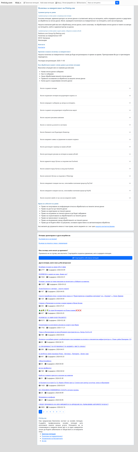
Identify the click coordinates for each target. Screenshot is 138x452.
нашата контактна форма (105, 226)
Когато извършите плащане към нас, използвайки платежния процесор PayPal (65, 190)
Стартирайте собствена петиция (85, 258)
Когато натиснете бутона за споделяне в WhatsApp (56, 176)
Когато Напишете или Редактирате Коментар (54, 132)
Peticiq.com (6, 2)
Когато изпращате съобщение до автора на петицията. (57, 103)
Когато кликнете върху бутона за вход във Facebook (57, 169)
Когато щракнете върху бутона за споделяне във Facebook (59, 161)
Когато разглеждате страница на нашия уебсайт (55, 147)
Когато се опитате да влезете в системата (53, 125)
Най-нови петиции (47, 3)
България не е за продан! (48, 239)
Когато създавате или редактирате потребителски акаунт (58, 110)
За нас (44, 441)
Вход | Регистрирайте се (65, 3)
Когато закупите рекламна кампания (52, 117)
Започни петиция (31, 3)
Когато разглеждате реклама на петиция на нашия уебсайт (59, 154)
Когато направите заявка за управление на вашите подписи (59, 139)
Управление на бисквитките (52, 438)
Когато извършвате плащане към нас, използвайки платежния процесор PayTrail (66, 183)
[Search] (101, 2)
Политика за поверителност (52, 436)
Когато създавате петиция (48, 88)
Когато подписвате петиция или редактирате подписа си (58, 95)
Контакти (81, 3)
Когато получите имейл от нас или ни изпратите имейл (58, 198)
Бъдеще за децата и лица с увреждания (53, 243)
